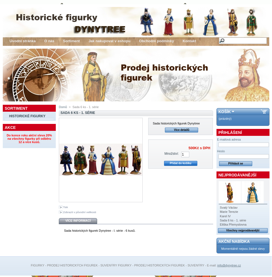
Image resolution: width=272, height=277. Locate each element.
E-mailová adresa (229, 139)
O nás (49, 41)
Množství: (171, 154)
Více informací (77, 220)
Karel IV (225, 216)
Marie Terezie (229, 211)
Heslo (221, 151)
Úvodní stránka (23, 41)
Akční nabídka (234, 241)
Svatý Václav (229, 207)
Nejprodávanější (237, 175)
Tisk (65, 207)
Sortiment (71, 41)
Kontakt (189, 41)
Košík (224, 111)
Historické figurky (27, 116)
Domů (63, 107)
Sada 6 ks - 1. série (233, 220)
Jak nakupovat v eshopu (109, 41)
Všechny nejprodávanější (243, 230)
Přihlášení (230, 132)
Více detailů (182, 129)
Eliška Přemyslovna (233, 224)
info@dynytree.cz (229, 265)
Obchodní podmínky (156, 41)
